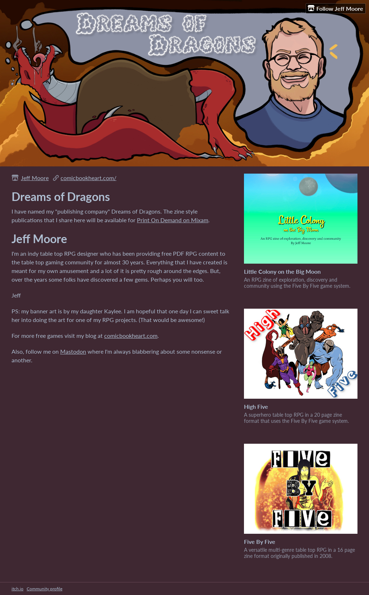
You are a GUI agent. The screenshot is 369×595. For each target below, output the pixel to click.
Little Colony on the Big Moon (282, 271)
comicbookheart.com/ (88, 177)
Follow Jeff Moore (335, 8)
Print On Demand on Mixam (172, 219)
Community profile (44, 588)
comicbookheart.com (130, 335)
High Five (256, 406)
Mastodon (73, 351)
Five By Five (259, 541)
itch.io (17, 588)
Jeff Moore (35, 177)
